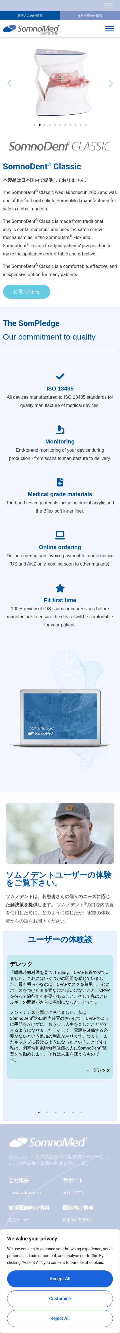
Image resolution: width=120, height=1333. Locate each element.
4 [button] (64, 1112)
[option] (60, 1017)
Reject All (60, 1318)
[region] (60, 1281)
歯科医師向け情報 (89, 16)
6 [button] (81, 1112)
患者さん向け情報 (30, 16)
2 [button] (47, 1112)
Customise (60, 1298)
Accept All (60, 1278)
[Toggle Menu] (108, 5)
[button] (9, 83)
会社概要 (19, 1180)
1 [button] (39, 1112)
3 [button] (56, 1112)
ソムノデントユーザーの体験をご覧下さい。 (58, 927)
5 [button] (73, 1112)
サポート (73, 1180)
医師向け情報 (78, 1208)
